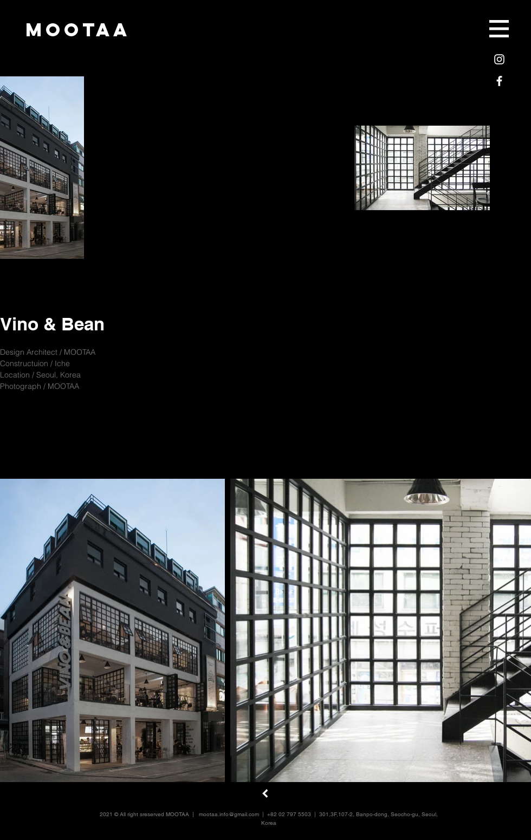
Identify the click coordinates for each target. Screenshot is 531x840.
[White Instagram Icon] (499, 59)
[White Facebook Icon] (499, 81)
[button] (499, 28)
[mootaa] (78, 29)
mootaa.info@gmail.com (229, 814)
